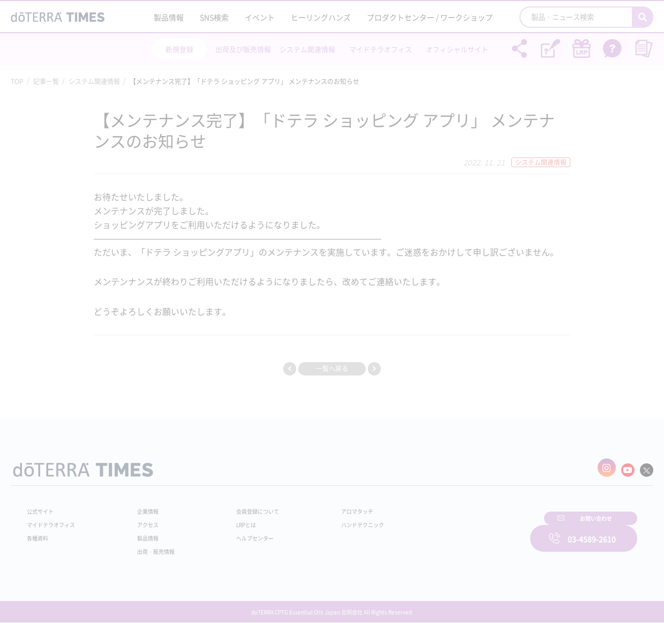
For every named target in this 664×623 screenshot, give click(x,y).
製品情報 (169, 17)
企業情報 (141, 506)
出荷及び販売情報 (243, 49)
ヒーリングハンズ (321, 17)
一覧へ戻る (332, 368)
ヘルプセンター (238, 533)
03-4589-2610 (592, 531)
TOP (17, 81)
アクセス (141, 519)
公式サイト (43, 506)
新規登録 (179, 49)
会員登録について (242, 506)
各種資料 (39, 533)
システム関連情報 (307, 49)
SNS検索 (214, 17)
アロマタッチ (330, 506)
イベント (260, 17)
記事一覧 (46, 81)
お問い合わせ (468, 531)
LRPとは (229, 519)
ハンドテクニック (337, 519)
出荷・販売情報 (150, 546)
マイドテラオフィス (380, 49)
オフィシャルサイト (457, 49)
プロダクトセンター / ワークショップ (430, 17)
